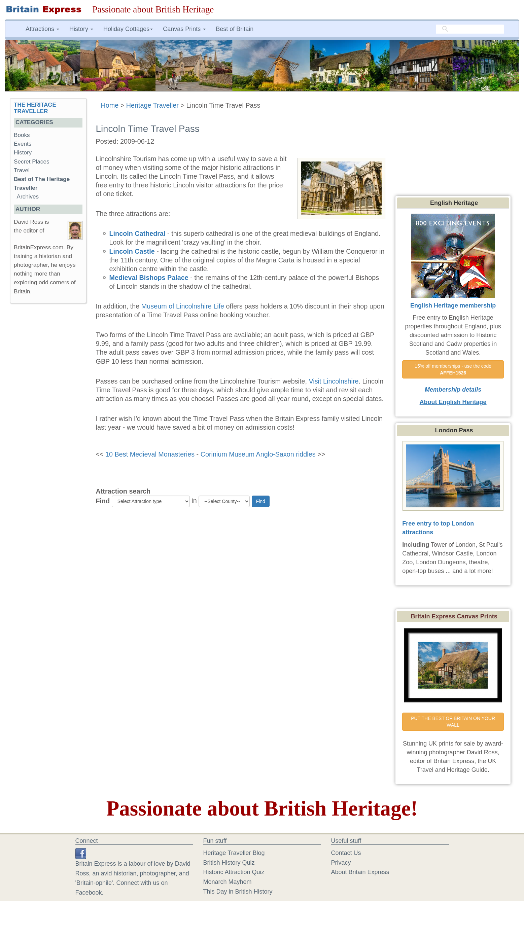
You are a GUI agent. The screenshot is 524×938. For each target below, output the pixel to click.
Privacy (341, 862)
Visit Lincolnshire (333, 381)
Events (22, 144)
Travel (22, 170)
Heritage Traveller (152, 105)
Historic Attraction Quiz (234, 872)
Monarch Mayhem (227, 881)
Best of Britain (234, 29)
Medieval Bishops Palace (148, 277)
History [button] (81, 29)
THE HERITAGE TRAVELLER (35, 108)
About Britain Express (360, 872)
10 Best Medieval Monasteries (150, 454)
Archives (28, 196)
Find (103, 501)
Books (22, 135)
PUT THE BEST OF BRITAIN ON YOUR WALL (453, 722)
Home (110, 105)
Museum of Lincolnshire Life (182, 306)
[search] (470, 29)
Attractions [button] (42, 29)
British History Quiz (229, 862)
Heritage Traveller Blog (234, 853)
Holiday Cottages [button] (128, 29)
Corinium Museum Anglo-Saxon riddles (258, 454)
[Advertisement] (48, 412)
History (23, 152)
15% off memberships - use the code (454, 369)
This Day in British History (238, 891)
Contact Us (346, 853)
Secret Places (31, 161)
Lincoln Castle (132, 251)
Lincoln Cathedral (137, 233)
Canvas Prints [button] (184, 29)
